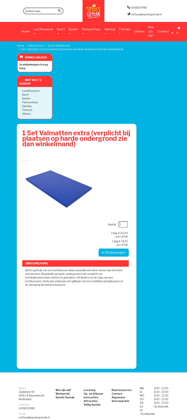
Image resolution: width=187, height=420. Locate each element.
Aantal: (145, 82)
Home (25, 31)
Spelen (26, 98)
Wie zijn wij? (151, 31)
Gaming (26, 106)
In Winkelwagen (147, 110)
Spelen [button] (73, 31)
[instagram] (167, 417)
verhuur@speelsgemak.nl (34, 302)
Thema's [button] (125, 31)
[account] (173, 31)
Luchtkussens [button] (43, 31)
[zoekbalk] (43, 11)
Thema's (27, 109)
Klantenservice (122, 275)
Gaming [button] (109, 31)
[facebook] (160, 417)
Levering (90, 275)
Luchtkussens (30, 90)
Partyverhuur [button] (91, 31)
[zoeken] (59, 11)
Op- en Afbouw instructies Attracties (93, 282)
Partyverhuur (36, 45)
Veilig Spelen (92, 289)
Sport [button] (61, 31)
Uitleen (139, 31)
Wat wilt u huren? (30, 81)
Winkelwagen (35, 57)
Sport (25, 94)
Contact (163, 31)
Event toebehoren (59, 45)
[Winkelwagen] (177, 31)
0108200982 (27, 293)
